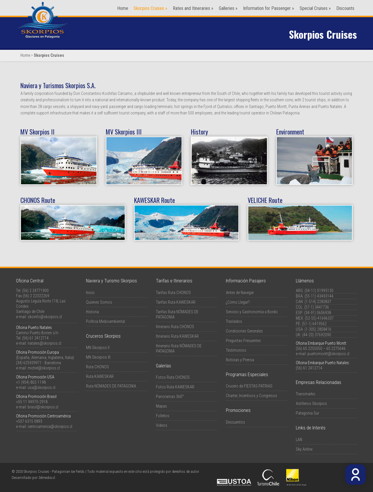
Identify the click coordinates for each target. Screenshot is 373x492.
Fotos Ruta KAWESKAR (175, 387)
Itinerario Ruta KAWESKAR (177, 336)
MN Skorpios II (98, 347)
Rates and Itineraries (193, 8)
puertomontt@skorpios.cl (328, 353)
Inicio (90, 292)
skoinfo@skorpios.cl (45, 316)
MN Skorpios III (98, 357)
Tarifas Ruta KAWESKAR (176, 302)
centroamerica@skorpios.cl (50, 426)
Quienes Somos (99, 302)
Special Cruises (315, 8)
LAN (299, 439)
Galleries (228, 8)
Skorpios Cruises (150, 8)
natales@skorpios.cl (44, 343)
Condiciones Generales (244, 331)
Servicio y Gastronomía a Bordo (252, 311)
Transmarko (305, 394)
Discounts (345, 8)
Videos (161, 425)
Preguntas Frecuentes (243, 340)
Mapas (161, 406)
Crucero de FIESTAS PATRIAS (249, 386)
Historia (92, 311)
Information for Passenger (268, 8)
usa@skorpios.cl (41, 387)
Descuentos (235, 422)
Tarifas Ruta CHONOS (173, 292)
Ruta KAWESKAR (100, 376)
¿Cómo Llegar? (237, 302)
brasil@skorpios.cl (43, 407)
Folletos (162, 415)
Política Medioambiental (105, 321)
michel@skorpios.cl (44, 368)
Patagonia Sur (307, 413)
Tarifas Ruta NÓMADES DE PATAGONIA (177, 314)
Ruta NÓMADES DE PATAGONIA (111, 386)
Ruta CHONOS (97, 366)
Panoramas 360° (170, 396)
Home (122, 8)
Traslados (234, 321)
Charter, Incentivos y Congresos (251, 395)
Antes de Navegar (240, 292)
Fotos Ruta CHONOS (173, 377)
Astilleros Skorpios (311, 403)
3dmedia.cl (46, 477)
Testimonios (236, 350)
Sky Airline (304, 449)
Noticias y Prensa (240, 360)
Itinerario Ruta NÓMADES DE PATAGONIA (179, 348)
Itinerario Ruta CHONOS (175, 326)
